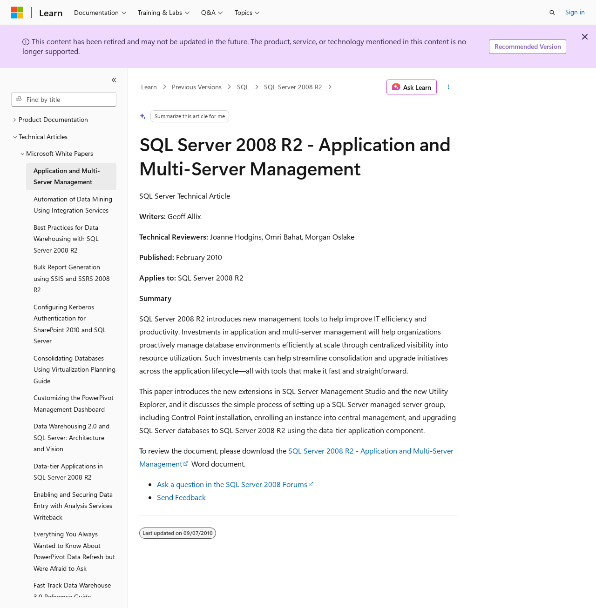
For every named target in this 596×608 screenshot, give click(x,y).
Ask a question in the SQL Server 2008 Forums (232, 484)
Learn (149, 86)
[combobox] (63, 99)
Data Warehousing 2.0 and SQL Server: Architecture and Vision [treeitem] (71, 437)
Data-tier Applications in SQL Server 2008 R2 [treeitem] (68, 471)
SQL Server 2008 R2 (293, 86)
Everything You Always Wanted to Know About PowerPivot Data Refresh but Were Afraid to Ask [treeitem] (74, 551)
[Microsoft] (17, 13)
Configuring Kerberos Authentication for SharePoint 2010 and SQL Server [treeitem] (70, 324)
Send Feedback (181, 497)
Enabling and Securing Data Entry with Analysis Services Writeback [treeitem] (73, 505)
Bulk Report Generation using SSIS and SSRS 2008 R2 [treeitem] (72, 278)
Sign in (575, 11)
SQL (243, 86)
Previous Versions (197, 86)
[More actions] (448, 87)
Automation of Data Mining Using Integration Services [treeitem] (73, 204)
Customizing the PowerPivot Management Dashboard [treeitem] (74, 403)
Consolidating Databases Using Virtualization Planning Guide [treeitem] (74, 369)
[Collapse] (114, 80)
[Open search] (552, 12)
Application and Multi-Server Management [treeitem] (67, 176)
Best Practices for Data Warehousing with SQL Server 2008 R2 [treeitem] (66, 238)
